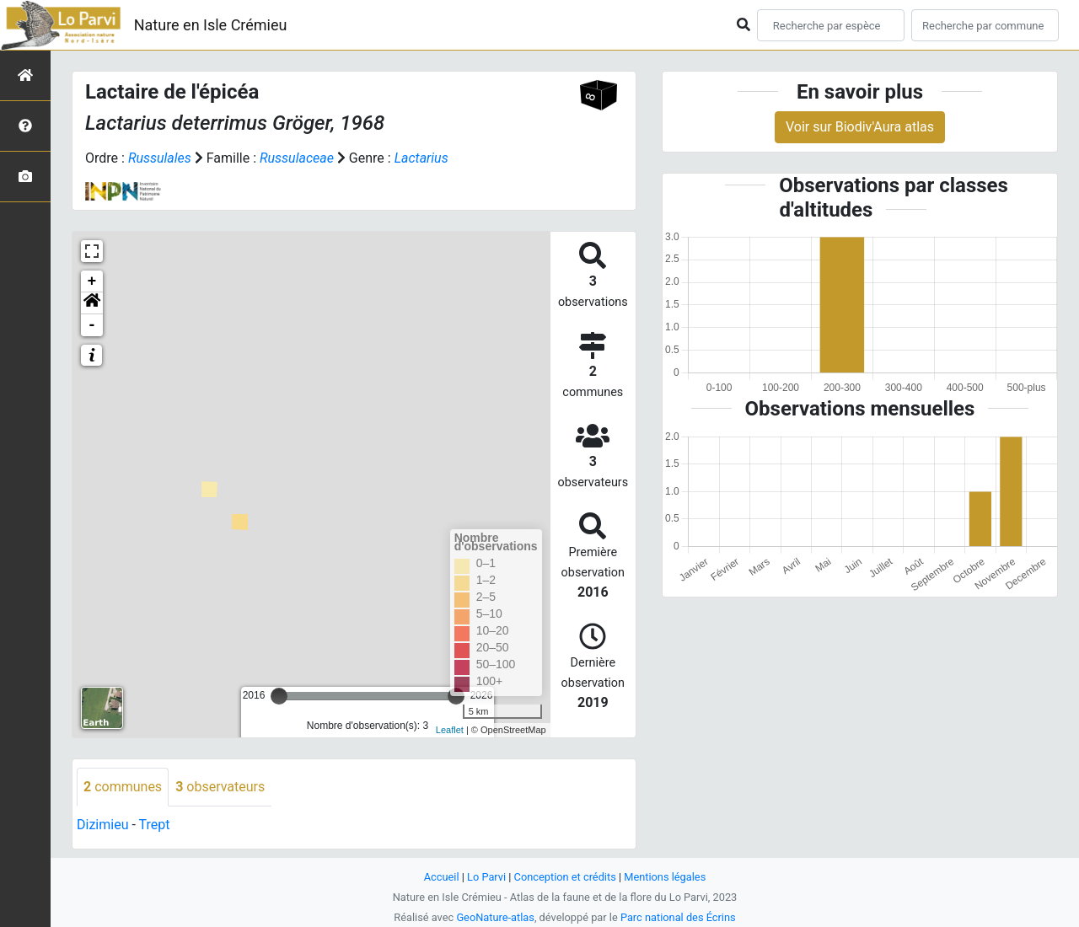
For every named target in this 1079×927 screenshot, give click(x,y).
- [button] (92, 325)
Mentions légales (665, 877)
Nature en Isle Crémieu (210, 25)
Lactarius (421, 158)
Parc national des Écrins (678, 917)
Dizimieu (102, 825)
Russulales (159, 158)
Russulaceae (297, 158)
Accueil (441, 877)
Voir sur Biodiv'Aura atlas (860, 127)
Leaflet (450, 730)
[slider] (279, 696)
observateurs (220, 787)
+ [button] (92, 281)
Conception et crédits (565, 877)
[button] (92, 303)
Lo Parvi (486, 877)
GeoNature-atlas (495, 917)
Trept (154, 825)
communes (122, 787)
